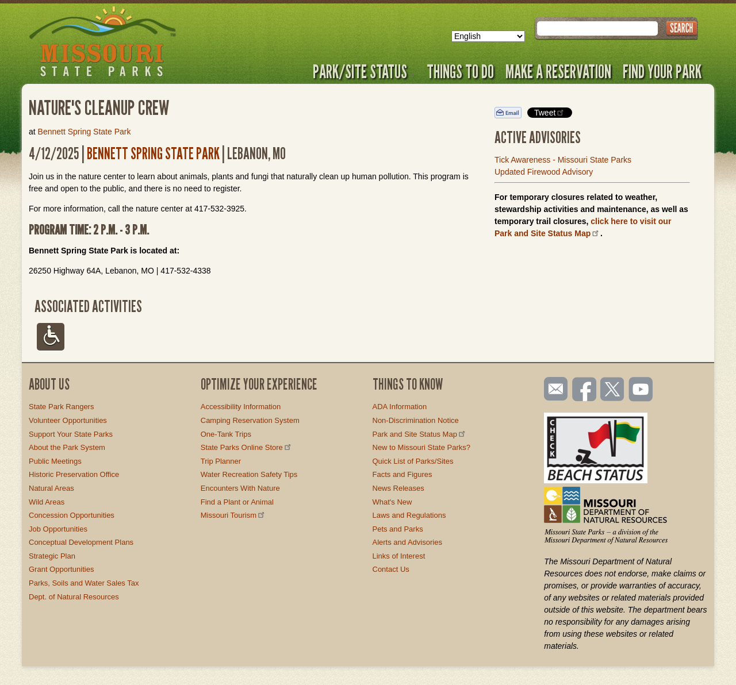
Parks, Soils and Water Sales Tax (84, 583)
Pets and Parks (398, 529)
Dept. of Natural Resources (74, 596)
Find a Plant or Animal (237, 502)
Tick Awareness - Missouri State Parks (562, 159)
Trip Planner (221, 461)
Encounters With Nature (240, 488)
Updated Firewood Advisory (543, 171)
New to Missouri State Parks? (422, 447)
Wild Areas (46, 502)
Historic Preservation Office (74, 474)
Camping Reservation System (250, 420)
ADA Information (400, 406)
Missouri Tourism (233, 515)
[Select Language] (488, 36)
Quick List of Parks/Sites (413, 461)
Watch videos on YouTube (641, 390)
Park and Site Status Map (420, 434)
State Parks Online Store (247, 447)
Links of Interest (399, 556)
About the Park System (67, 447)
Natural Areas (51, 488)
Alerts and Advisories (407, 542)
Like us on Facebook (584, 390)
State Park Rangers (61, 406)
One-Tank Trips (226, 434)
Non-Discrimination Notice (416, 420)
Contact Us (391, 569)
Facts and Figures (402, 474)
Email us (553, 389)
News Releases (398, 488)
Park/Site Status (364, 71)
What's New (392, 502)
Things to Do (460, 71)
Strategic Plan (52, 556)
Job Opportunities (58, 529)
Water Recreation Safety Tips (249, 474)
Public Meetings (55, 461)
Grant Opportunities (61, 569)
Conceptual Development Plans (81, 542)
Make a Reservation (558, 71)
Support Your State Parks (71, 434)
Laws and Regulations (409, 515)
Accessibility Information (241, 406)
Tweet (549, 112)
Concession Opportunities (71, 515)
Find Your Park (662, 71)
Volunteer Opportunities (68, 420)
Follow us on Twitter (611, 390)
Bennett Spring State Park (84, 131)
